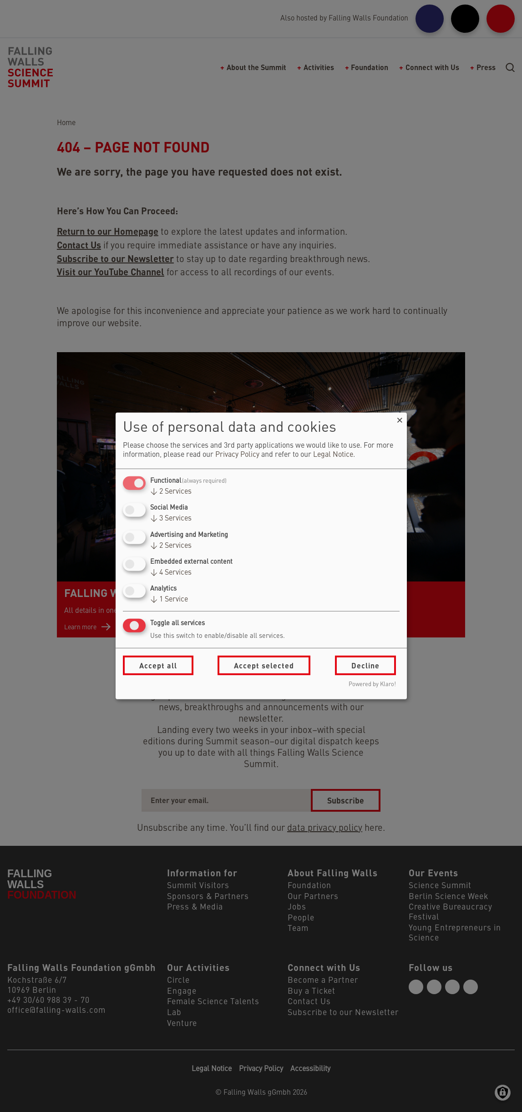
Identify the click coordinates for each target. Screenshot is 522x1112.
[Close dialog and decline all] (400, 418)
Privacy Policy (237, 455)
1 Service (169, 599)
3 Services (171, 518)
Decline (365, 665)
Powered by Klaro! (372, 684)
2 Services (171, 491)
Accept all (158, 665)
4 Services (171, 572)
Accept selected (264, 665)
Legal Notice (333, 455)
